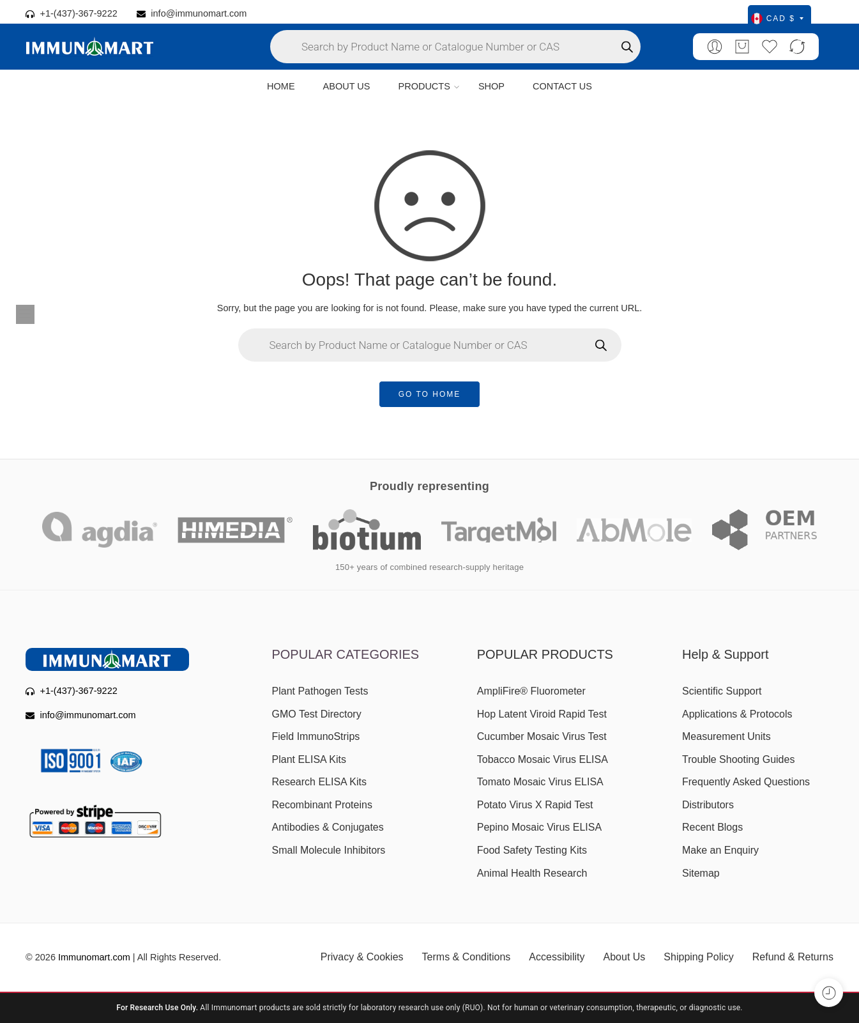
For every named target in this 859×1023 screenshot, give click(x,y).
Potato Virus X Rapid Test (535, 804)
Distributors (708, 804)
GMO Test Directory (316, 714)
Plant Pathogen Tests (320, 691)
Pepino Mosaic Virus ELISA (539, 827)
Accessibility (556, 956)
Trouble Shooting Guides (738, 759)
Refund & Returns (792, 956)
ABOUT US (346, 86)
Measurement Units (726, 736)
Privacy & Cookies (362, 956)
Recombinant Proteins (322, 804)
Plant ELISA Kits (309, 759)
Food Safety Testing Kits (532, 850)
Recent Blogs (712, 827)
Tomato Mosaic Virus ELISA (540, 781)
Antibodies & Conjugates (328, 827)
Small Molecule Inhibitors (329, 850)
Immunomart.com (94, 957)
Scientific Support (722, 691)
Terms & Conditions (466, 956)
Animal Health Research (532, 873)
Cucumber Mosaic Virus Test (542, 736)
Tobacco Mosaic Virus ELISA (542, 759)
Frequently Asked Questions (746, 781)
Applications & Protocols (737, 714)
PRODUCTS (424, 87)
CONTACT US (562, 86)
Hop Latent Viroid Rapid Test (542, 714)
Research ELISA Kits (319, 781)
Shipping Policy (698, 956)
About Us (625, 956)
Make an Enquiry (720, 850)
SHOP (491, 86)
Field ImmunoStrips (316, 736)
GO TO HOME (430, 394)
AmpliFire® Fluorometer (531, 691)
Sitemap (701, 873)
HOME (281, 86)
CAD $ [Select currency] (777, 18)
